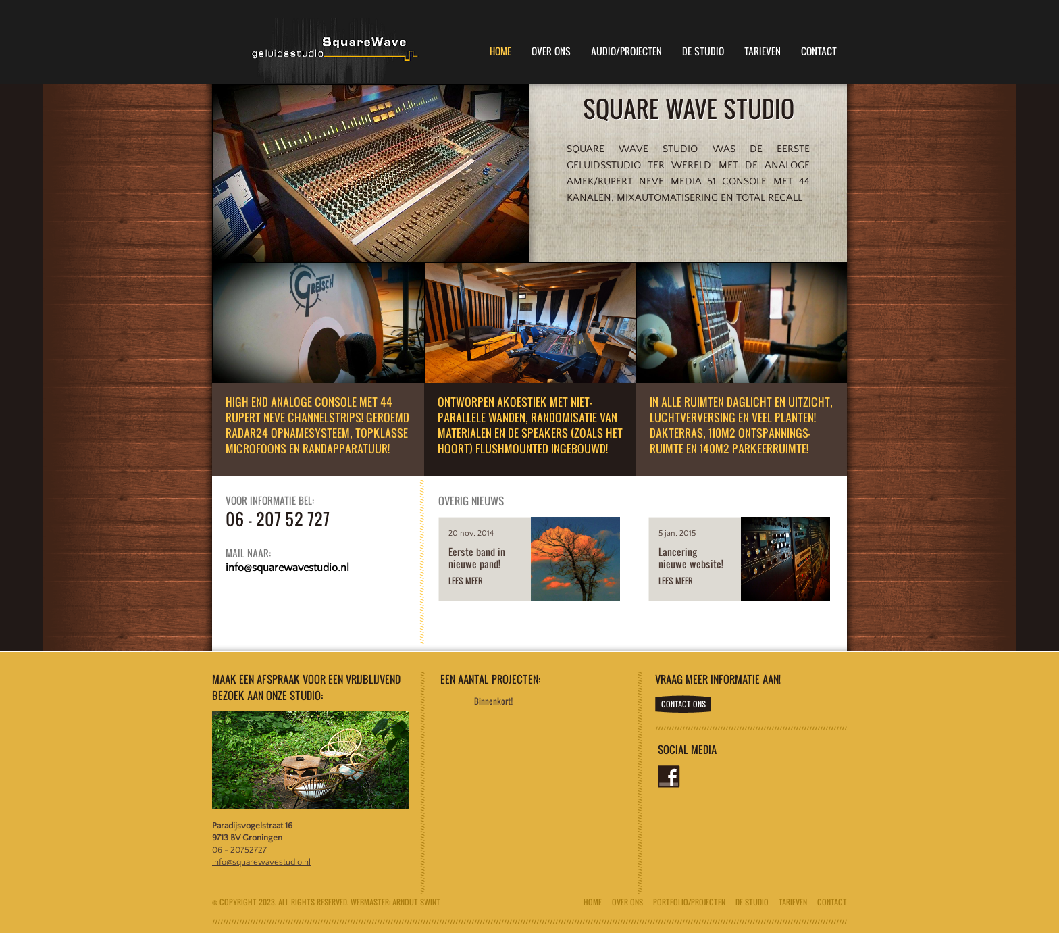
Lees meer (465, 580)
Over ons (627, 902)
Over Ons (551, 51)
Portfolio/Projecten (689, 902)
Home (500, 51)
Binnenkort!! (493, 701)
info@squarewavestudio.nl (261, 862)
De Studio (703, 51)
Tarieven (762, 51)
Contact (819, 51)
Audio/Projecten (626, 51)
